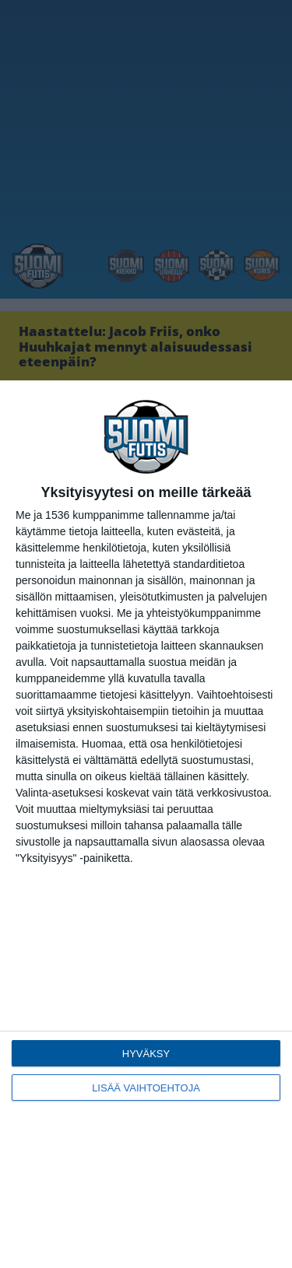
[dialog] (146, 824)
